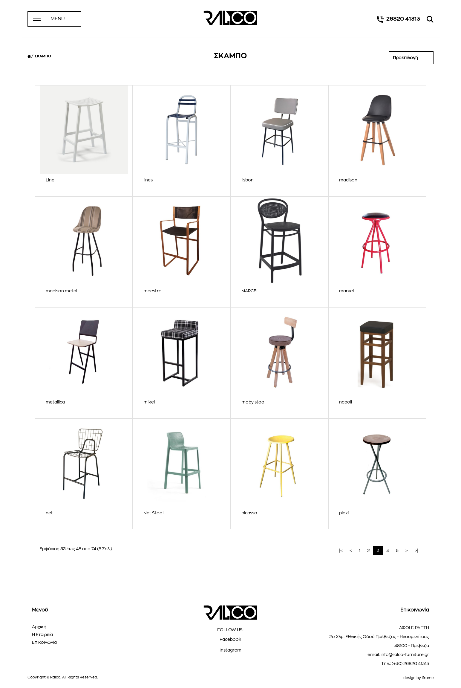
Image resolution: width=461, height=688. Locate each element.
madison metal (61, 291)
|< (341, 550)
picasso (249, 513)
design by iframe (418, 678)
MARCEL (250, 291)
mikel (149, 402)
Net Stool (153, 513)
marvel (346, 291)
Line (50, 180)
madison (348, 180)
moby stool (253, 402)
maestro (152, 291)
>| (416, 550)
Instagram (230, 650)
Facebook (230, 639)
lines (148, 180)
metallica (55, 402)
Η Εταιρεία (42, 634)
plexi (344, 513)
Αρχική (39, 627)
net (49, 513)
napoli (345, 402)
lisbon (247, 180)
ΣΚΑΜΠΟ (43, 56)
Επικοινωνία (44, 642)
